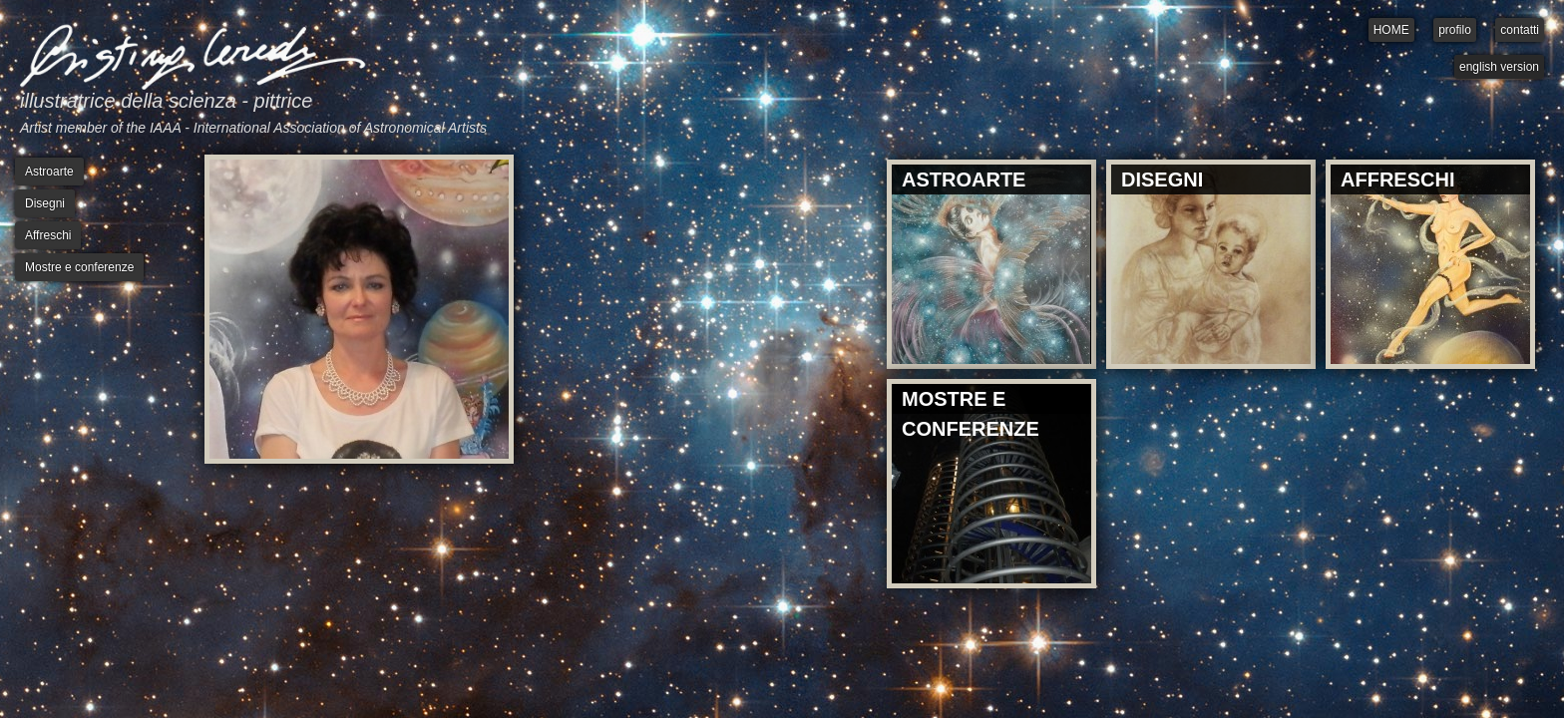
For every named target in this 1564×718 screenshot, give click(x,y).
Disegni (45, 203)
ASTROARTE (963, 179)
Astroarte (49, 172)
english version (1499, 67)
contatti (1519, 30)
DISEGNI (1162, 179)
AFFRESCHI (1397, 179)
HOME (1391, 30)
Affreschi (48, 235)
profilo (1454, 30)
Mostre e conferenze (79, 267)
